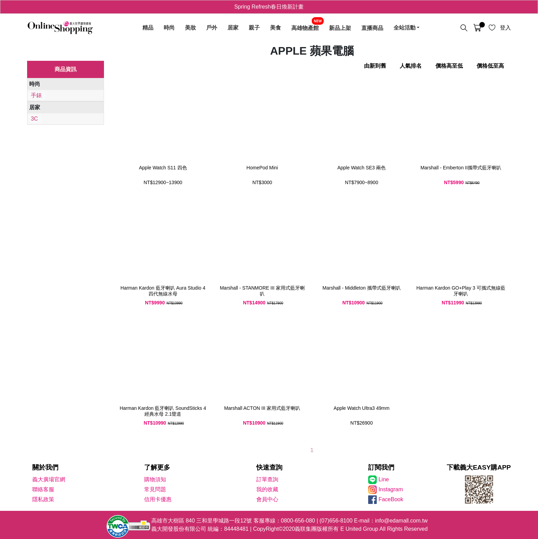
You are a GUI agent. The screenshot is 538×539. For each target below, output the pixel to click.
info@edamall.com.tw (401, 521)
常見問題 (155, 489)
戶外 (211, 28)
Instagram (390, 489)
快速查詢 (269, 467)
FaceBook (390, 499)
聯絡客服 (43, 489)
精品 (147, 28)
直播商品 (372, 28)
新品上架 (340, 28)
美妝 (190, 28)
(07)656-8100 (335, 521)
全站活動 (405, 28)
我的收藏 (267, 489)
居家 (232, 28)
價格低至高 (490, 66)
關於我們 (45, 467)
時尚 (169, 28)
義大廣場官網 (48, 479)
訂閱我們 (381, 467)
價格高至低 (449, 66)
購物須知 (155, 479)
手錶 (36, 95)
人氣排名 (411, 66)
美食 (275, 28)
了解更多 (157, 467)
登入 (505, 28)
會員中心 (267, 499)
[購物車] (477, 28)
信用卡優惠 (158, 499)
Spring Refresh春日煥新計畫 (269, 7)
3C (34, 119)
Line (383, 479)
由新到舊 (375, 66)
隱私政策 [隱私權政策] (43, 499)
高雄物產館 (305, 28)
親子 (254, 28)
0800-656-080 (298, 521)
